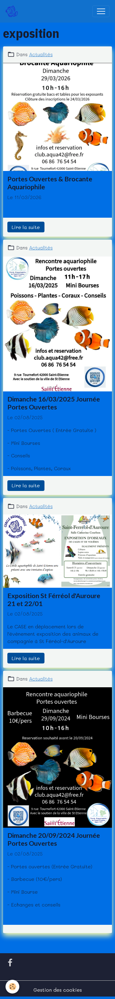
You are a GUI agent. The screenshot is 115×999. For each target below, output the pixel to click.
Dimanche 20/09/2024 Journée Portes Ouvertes (53, 839)
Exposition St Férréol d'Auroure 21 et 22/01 (53, 600)
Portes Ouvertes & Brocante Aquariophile (49, 183)
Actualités (41, 54)
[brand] (13, 11)
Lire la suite (26, 227)
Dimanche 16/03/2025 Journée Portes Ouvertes (53, 403)
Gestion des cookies (57, 989)
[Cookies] (12, 987)
